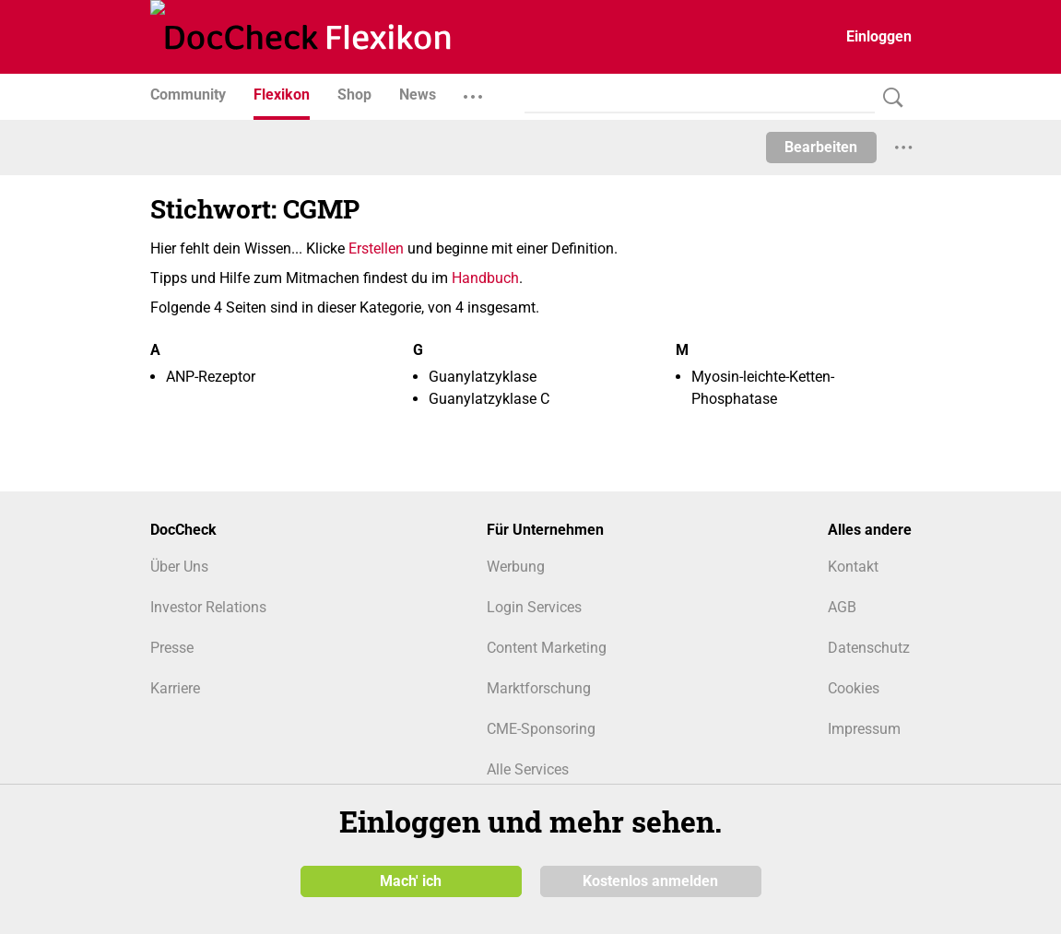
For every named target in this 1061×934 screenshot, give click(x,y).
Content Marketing (547, 647)
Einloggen (879, 36)
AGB (842, 607)
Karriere (175, 688)
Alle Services (528, 769)
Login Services (534, 607)
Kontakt (853, 566)
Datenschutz (869, 647)
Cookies (853, 688)
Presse (172, 647)
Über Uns (179, 566)
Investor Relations (208, 607)
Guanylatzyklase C (489, 399)
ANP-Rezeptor (210, 376)
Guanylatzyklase (482, 376)
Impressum (864, 729)
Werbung (516, 566)
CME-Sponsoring (541, 729)
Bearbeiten (820, 147)
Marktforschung (539, 688)
